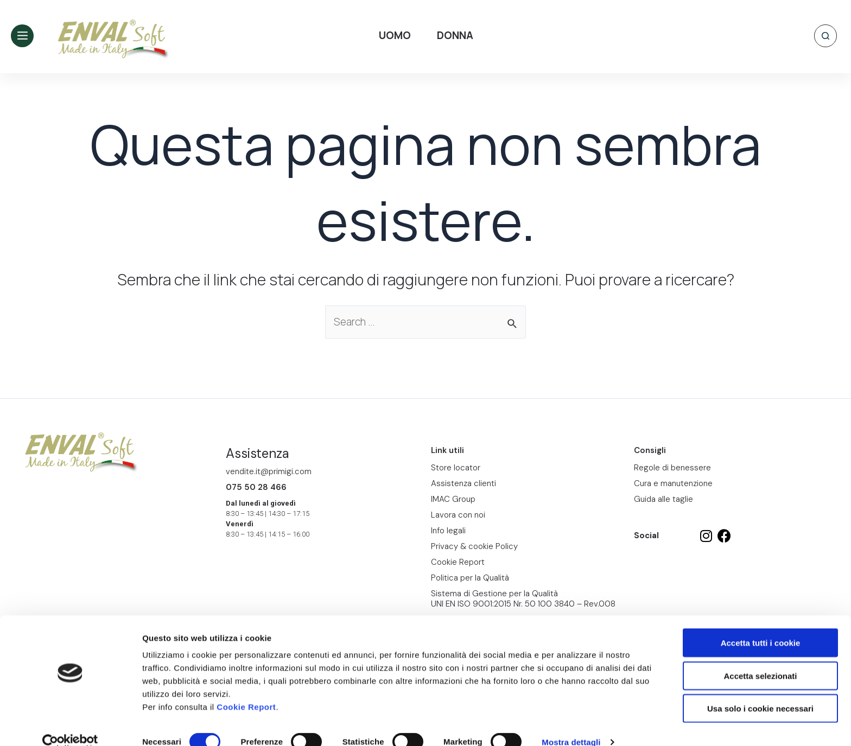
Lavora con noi (458, 514)
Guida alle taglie (663, 499)
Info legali (448, 530)
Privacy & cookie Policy (474, 546)
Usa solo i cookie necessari (760, 691)
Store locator (455, 467)
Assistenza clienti (463, 483)
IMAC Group (453, 499)
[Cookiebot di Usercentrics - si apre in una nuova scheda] (70, 725)
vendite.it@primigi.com (269, 471)
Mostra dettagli (571, 724)
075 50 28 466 (256, 487)
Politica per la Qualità (470, 577)
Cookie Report (246, 689)
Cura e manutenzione (673, 483)
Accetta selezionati (760, 658)
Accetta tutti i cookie (761, 625)
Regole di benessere (672, 467)
